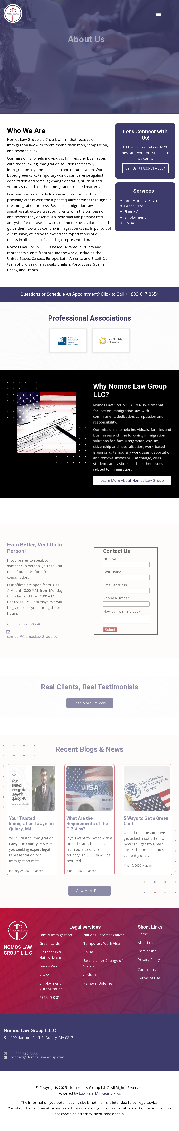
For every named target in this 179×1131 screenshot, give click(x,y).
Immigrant (147, 951)
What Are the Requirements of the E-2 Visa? (87, 828)
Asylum (89, 974)
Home (143, 934)
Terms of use (149, 978)
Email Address (115, 589)
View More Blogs (89, 895)
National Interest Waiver (103, 934)
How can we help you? (121, 615)
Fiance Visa (133, 211)
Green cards (49, 943)
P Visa (129, 223)
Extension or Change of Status (103, 963)
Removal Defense (97, 983)
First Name (112, 563)
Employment (135, 217)
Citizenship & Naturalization (51, 955)
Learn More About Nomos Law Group (132, 467)
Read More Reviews (89, 707)
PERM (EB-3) (49, 997)
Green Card (133, 205)
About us (145, 942)
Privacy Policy (149, 959)
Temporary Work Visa (101, 943)
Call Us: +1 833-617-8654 (145, 168)
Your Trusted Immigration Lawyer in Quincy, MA (31, 828)
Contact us (147, 969)
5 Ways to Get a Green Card (146, 825)
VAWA (44, 974)
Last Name (112, 576)
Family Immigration (140, 200)
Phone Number (116, 602)
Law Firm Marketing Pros (100, 1093)
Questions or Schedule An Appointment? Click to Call (89, 294)
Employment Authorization (51, 986)
